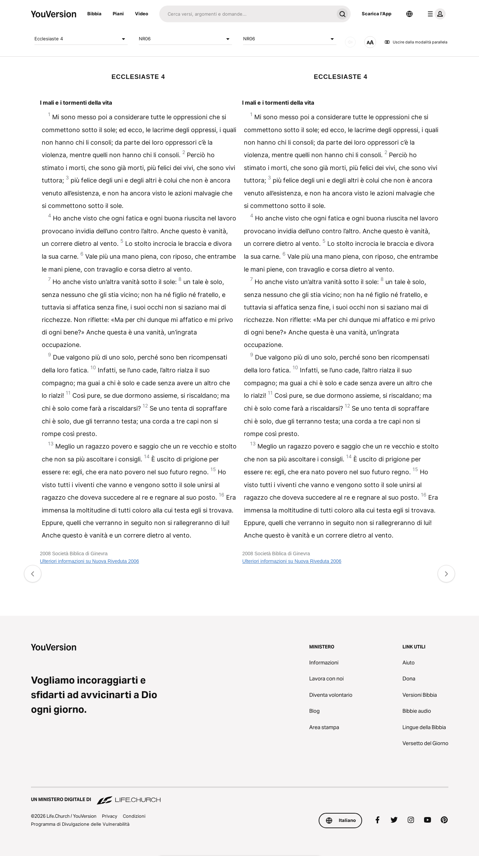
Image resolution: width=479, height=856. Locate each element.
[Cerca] (246, 13)
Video (141, 13)
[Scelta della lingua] (409, 14)
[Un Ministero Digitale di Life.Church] (239, 796)
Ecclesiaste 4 (81, 39)
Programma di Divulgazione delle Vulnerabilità (80, 824)
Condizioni (134, 816)
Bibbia (94, 13)
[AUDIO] (350, 42)
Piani (118, 13)
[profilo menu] (435, 14)
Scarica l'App (376, 13)
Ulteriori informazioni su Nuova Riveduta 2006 (89, 561)
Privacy (109, 816)
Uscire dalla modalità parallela (415, 42)
